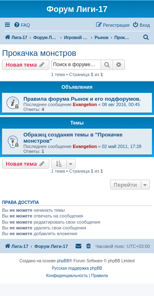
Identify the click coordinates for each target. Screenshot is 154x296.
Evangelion (85, 104)
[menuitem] (22, 25)
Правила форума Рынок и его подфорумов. (82, 99)
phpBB (63, 261)
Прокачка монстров (39, 53)
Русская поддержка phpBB (77, 268)
